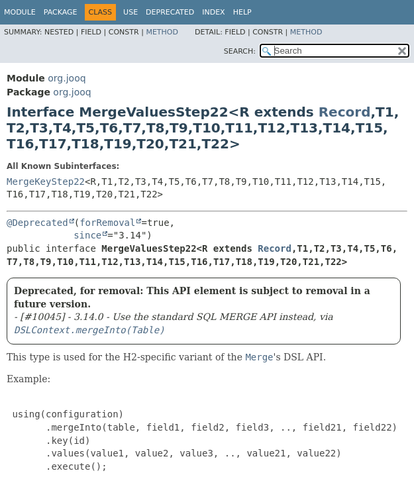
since (87, 235)
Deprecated (170, 12)
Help (242, 12)
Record (345, 112)
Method (162, 32)
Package (61, 12)
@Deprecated (37, 222)
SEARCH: (240, 51)
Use (130, 12)
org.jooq (66, 78)
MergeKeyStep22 (46, 181)
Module (20, 12)
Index (213, 12)
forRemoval (107, 222)
